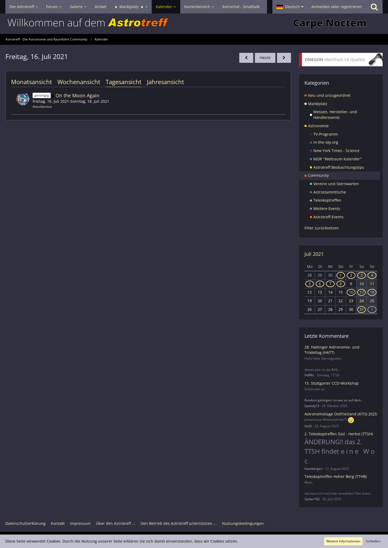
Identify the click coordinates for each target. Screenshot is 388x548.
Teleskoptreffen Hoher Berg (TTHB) (335, 476)
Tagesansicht (123, 82)
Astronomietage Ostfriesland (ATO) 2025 (340, 413)
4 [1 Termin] (372, 275)
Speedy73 (311, 406)
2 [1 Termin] (351, 275)
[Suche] (374, 6)
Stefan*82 (312, 499)
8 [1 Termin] (341, 283)
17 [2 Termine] (361, 292)
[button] (289, 6)
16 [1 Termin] (351, 292)
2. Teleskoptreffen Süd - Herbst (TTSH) (338, 433)
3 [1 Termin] (362, 275)
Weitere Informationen (343, 541)
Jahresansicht (165, 82)
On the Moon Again (77, 95)
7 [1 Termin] (330, 283)
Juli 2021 (314, 254)
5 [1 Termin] (310, 283)
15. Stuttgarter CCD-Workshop (331, 383)
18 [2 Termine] (372, 292)
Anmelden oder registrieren (336, 6)
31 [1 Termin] (361, 309)
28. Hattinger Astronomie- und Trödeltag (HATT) (331, 349)
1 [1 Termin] (341, 275)
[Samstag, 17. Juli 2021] (284, 58)
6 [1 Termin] (320, 283)
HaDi (308, 426)
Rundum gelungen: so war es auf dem (332, 400)
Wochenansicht (78, 82)
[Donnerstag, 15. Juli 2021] (246, 58)
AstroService (42, 106)
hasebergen (313, 468)
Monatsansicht (31, 82)
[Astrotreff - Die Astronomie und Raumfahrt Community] (194, 24)
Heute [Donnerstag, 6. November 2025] (265, 57)
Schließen (373, 541)
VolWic (309, 375)
